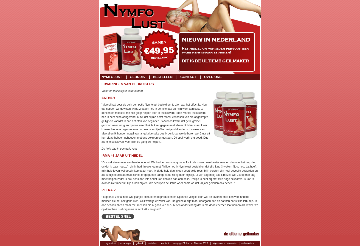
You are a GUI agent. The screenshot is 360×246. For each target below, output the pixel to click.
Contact (188, 77)
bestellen (152, 243)
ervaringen (125, 243)
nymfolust (111, 243)
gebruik (139, 243)
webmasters (247, 243)
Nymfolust (111, 77)
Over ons (213, 77)
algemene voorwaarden (225, 243)
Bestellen (163, 77)
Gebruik (137, 77)
